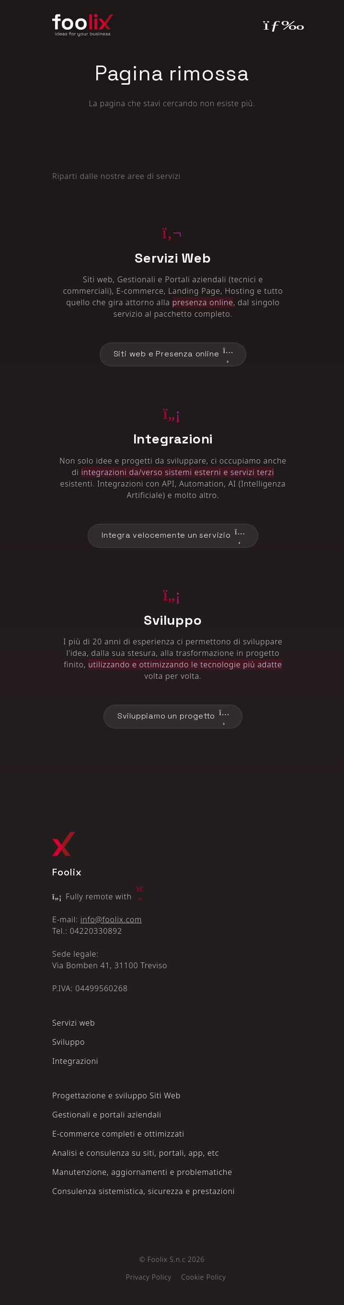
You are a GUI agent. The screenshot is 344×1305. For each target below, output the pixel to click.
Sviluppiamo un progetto (173, 716)
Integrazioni (75, 1061)
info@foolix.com (111, 919)
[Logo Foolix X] (63, 843)
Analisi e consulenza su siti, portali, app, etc (135, 1153)
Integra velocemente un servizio (173, 535)
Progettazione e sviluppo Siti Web (116, 1095)
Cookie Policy (203, 1277)
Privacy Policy (148, 1277)
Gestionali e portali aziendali (106, 1114)
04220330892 (96, 931)
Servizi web (73, 1022)
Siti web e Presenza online (173, 354)
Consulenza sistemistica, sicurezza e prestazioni (143, 1191)
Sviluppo (68, 1042)
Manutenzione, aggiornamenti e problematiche (142, 1172)
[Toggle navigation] (278, 25)
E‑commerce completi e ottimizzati (118, 1133)
